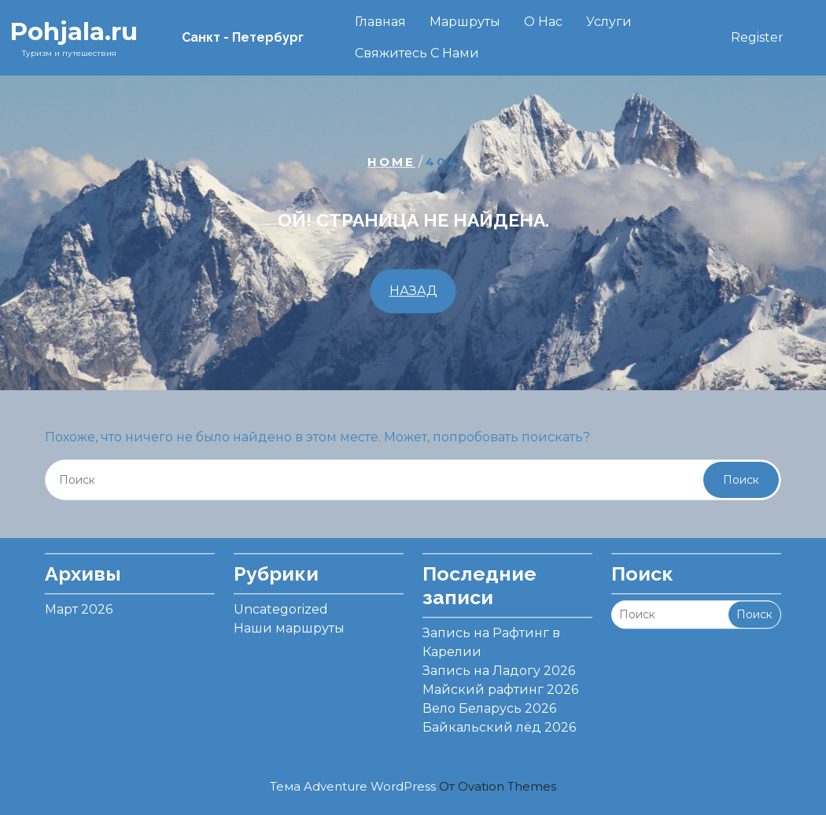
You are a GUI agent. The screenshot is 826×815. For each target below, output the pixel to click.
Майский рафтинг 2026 (500, 684)
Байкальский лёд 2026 (499, 722)
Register (757, 37)
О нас (543, 21)
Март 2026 (78, 604)
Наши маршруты (289, 623)
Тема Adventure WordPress (413, 786)
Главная (380, 21)
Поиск (741, 480)
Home (391, 161)
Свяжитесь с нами (417, 53)
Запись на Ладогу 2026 (498, 665)
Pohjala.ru (73, 31)
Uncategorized (281, 604)
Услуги (609, 21)
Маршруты (465, 21)
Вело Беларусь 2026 (489, 703)
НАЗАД (413, 290)
